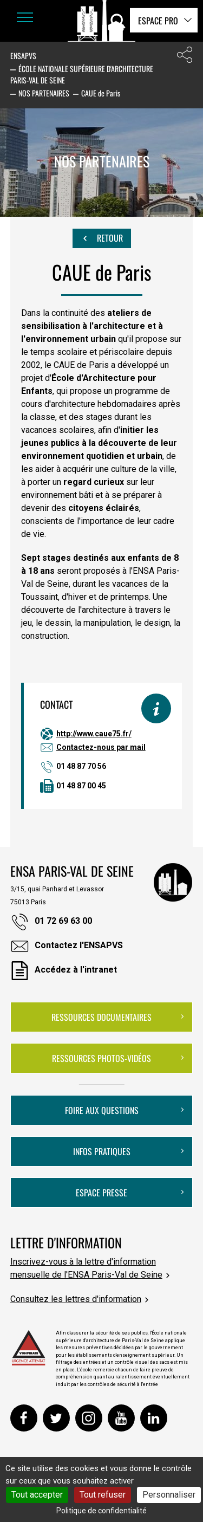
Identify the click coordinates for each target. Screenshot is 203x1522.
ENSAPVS (23, 55)
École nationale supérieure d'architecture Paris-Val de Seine (81, 74)
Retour (102, 238)
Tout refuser (103, 1494)
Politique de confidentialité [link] (101, 1510)
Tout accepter (37, 1494)
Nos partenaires (43, 93)
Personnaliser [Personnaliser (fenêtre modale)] (168, 1494)
